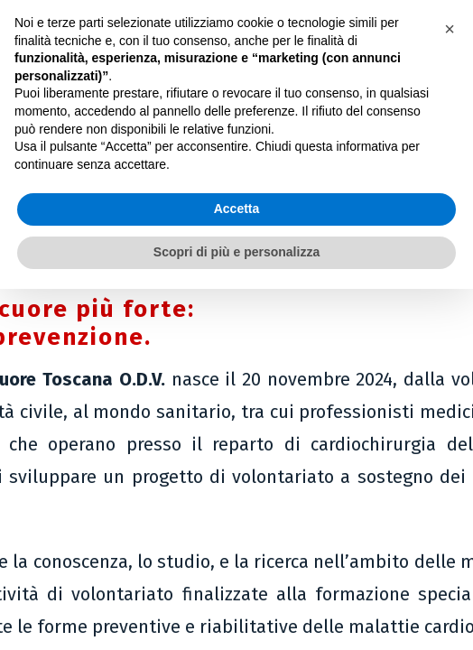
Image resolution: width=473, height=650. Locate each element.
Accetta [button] (237, 208)
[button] (449, 28)
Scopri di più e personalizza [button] (236, 252)
